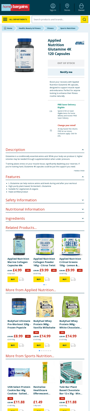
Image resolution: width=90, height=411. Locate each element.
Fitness (50, 28)
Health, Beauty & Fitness (30, 28)
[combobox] (60, 19)
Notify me (66, 72)
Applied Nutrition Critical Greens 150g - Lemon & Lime (70, 262)
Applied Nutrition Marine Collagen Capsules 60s (18, 262)
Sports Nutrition (67, 28)
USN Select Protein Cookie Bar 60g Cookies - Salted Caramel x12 (19, 390)
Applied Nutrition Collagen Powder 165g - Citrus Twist (44, 262)
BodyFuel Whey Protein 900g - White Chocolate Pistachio (69, 324)
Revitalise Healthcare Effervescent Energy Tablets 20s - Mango (44, 390)
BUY (13, 279)
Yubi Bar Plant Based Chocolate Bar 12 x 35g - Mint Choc (70, 390)
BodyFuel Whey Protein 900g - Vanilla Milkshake (44, 324)
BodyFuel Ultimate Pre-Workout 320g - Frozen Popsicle (19, 324)
